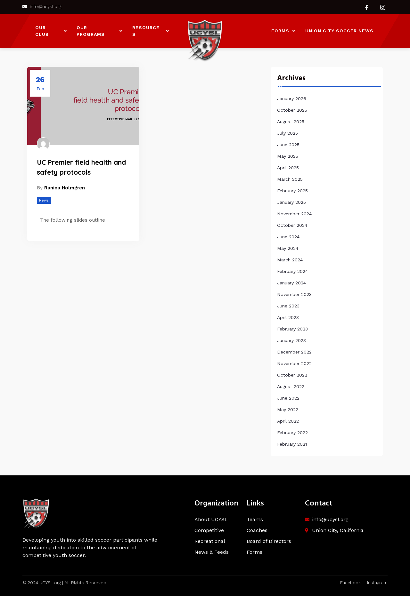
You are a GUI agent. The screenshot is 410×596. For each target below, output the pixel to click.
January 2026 (291, 98)
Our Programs (100, 31)
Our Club (51, 31)
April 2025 (288, 167)
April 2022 (288, 421)
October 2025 (292, 110)
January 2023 (291, 340)
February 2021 (292, 444)
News (44, 201)
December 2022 (294, 351)
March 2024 (290, 259)
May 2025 (287, 156)
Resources (150, 31)
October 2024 (292, 225)
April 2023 (288, 317)
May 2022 (287, 409)
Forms (283, 30)
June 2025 (288, 144)
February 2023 (292, 328)
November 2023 (294, 294)
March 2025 (290, 179)
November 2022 (294, 363)
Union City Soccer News (339, 30)
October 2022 (292, 374)
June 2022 (288, 398)
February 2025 (292, 190)
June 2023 (288, 305)
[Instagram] (383, 7)
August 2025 (290, 121)
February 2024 (292, 271)
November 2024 (294, 213)
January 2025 (291, 202)
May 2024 (287, 248)
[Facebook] (367, 7)
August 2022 (290, 386)
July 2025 (287, 133)
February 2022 (292, 432)
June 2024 (288, 236)
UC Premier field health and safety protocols (81, 167)
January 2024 (291, 282)
